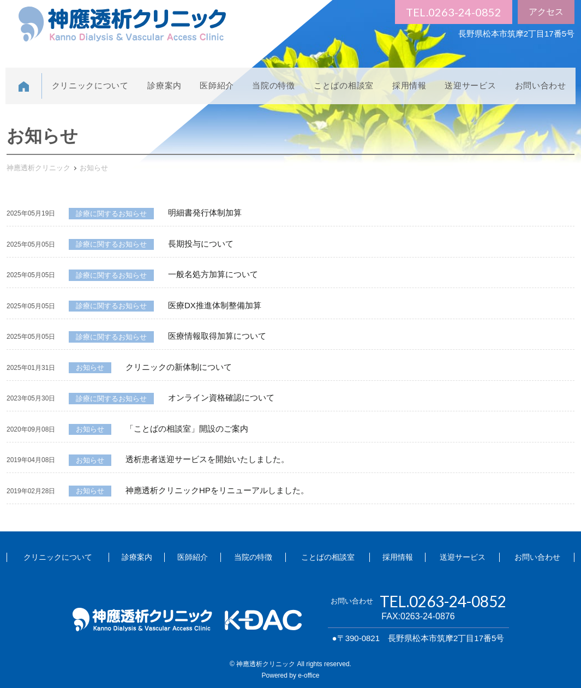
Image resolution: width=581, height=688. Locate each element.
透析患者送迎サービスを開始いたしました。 (207, 459)
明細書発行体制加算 (205, 212)
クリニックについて (90, 85)
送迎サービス (470, 85)
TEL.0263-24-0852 (453, 12)
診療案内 (164, 85)
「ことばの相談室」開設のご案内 (186, 428)
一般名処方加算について (213, 274)
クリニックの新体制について (178, 367)
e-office (308, 675)
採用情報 (409, 85)
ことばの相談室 (344, 85)
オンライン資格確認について (221, 397)
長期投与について (200, 243)
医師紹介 (217, 85)
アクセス (546, 11)
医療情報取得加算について (217, 335)
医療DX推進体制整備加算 (214, 305)
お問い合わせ (540, 85)
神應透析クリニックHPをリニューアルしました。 (217, 490)
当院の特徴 (273, 85)
